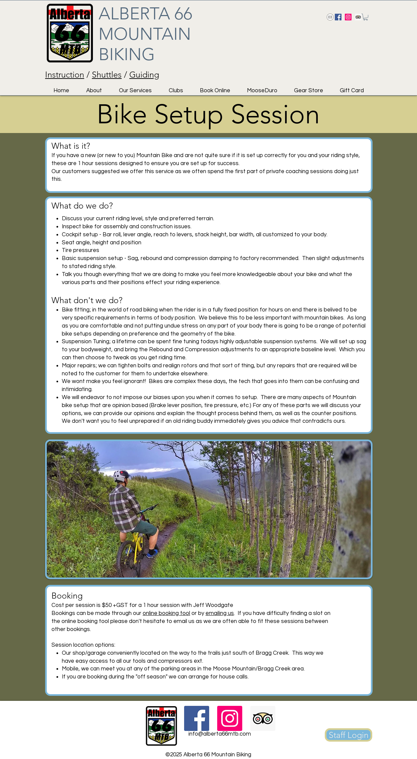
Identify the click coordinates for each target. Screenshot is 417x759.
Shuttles (107, 75)
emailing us (219, 613)
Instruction (64, 75)
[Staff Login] (348, 735)
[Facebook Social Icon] (338, 17)
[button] (366, 17)
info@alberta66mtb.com (219, 734)
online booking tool (166, 613)
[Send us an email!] (330, 17)
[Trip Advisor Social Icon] (358, 17)
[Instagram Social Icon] (348, 17)
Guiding (144, 75)
